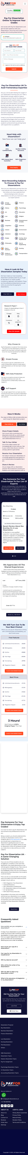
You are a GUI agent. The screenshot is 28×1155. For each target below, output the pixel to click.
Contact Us (4, 1117)
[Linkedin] (12, 1106)
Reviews (3, 1120)
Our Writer (22, 424)
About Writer (9, 548)
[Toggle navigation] (25, 3)
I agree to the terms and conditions (15, 65)
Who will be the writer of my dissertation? (10, 965)
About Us (4, 1112)
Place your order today (14, 670)
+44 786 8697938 (6, 1101)
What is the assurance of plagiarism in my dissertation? (12, 979)
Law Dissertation (5, 1039)
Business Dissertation (7, 1030)
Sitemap (3, 1125)
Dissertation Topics (6, 1056)
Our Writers (21, 294)
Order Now (14, 1011)
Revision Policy (17, 1120)
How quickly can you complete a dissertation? (12, 927)
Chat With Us (7, 294)
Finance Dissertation (7, 1033)
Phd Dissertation (5, 1045)
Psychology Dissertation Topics (10, 1067)
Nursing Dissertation (7, 1042)
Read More (14, 909)
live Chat (14, 1006)
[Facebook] (2, 1106)
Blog (2, 1115)
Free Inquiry (14, 167)
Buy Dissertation (5, 1028)
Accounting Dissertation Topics (10, 1073)
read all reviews (14, 614)
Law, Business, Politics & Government (12, 523)
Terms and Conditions (19, 1122)
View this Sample (14, 331)
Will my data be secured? (9, 960)
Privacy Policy (17, 1115)
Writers (3, 1047)
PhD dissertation (15, 839)
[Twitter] (8, 1106)
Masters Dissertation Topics (9, 1059)
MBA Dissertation (6, 1053)
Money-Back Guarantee (20, 1112)
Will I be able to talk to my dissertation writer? (9, 972)
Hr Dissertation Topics (7, 1070)
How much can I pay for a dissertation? (9, 947)
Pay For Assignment (6, 1061)
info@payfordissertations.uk (10, 1099)
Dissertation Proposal (7, 1025)
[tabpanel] (14, 527)
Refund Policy (17, 1117)
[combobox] (4, 54)
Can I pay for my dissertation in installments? (11, 954)
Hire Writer (20, 548)
